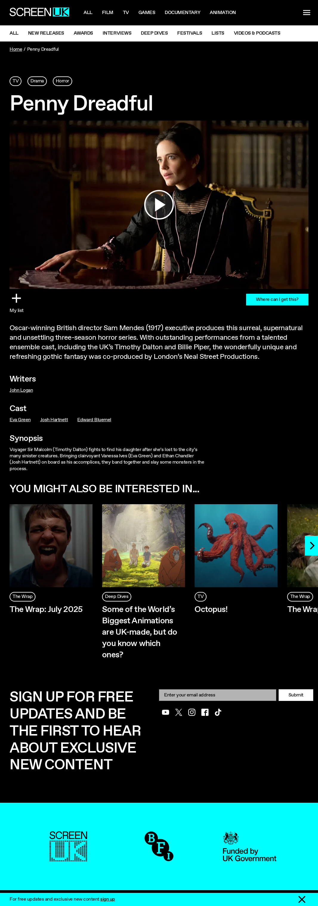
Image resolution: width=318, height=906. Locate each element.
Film (107, 13)
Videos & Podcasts (257, 33)
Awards (83, 33)
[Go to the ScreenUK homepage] (39, 12)
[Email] (217, 695)
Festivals (189, 33)
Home (16, 49)
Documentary (182, 13)
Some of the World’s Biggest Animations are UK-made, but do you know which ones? (139, 632)
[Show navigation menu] (306, 12)
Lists (218, 33)
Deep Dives (154, 33)
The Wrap (23, 596)
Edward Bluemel (94, 420)
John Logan (21, 390)
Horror (62, 81)
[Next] (311, 546)
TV (15, 81)
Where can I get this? (277, 299)
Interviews (117, 33)
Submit (295, 695)
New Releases (46, 33)
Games (146, 13)
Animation (223, 13)
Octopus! (211, 609)
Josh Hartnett (54, 420)
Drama (37, 81)
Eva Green (20, 420)
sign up (107, 899)
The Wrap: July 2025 (46, 609)
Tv (126, 13)
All (88, 13)
